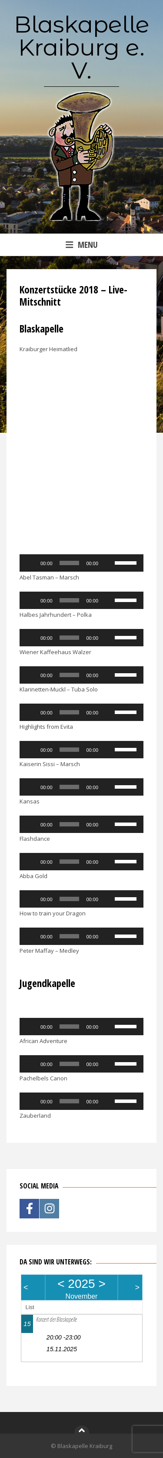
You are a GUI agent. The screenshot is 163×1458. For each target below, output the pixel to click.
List (30, 1307)
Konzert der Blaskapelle (56, 1319)
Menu (81, 244)
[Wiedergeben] (31, 563)
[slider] (70, 563)
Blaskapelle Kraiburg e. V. (82, 47)
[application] (81, 563)
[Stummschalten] (107, 563)
